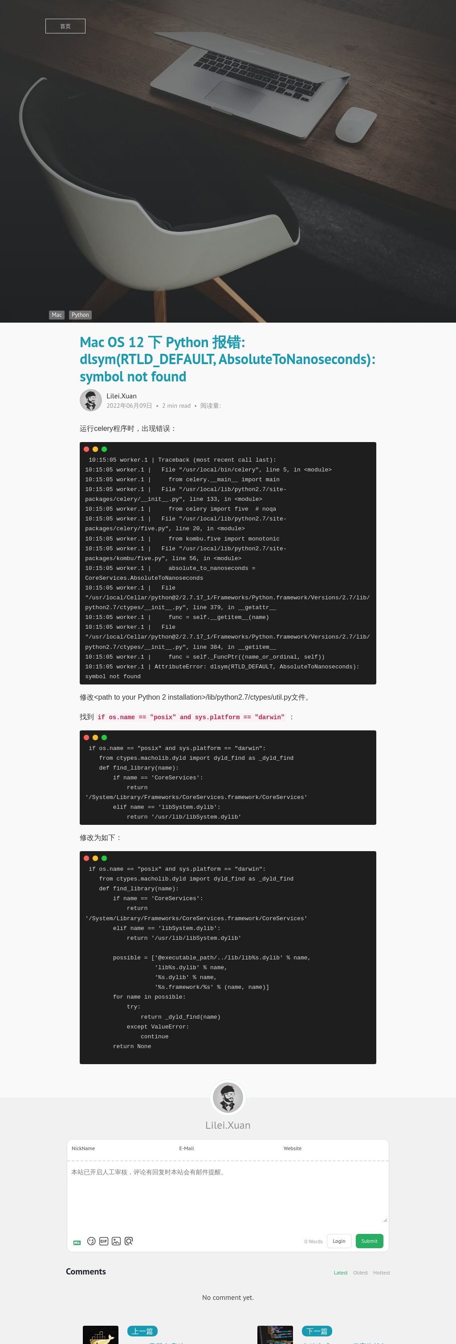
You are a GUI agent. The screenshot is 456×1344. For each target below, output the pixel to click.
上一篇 (142, 1331)
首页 (65, 26)
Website (292, 1148)
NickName (83, 1148)
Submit (370, 1240)
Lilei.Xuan (228, 1125)
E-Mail (186, 1148)
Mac (57, 315)
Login (339, 1240)
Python (80, 315)
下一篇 (317, 1331)
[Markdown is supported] (78, 1241)
